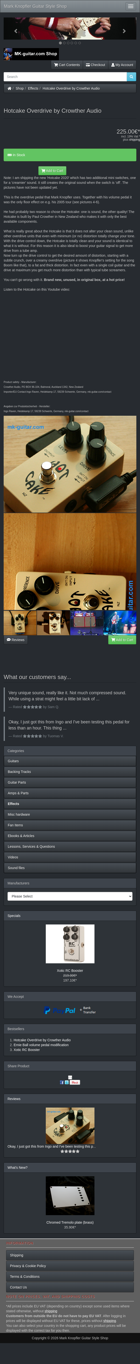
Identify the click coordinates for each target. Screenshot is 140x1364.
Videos (13, 857)
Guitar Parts (17, 782)
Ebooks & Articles (21, 836)
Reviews (16, 640)
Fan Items (15, 825)
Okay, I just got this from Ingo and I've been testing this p (50, 1146)
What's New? (18, 1167)
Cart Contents (67, 65)
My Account (122, 65)
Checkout (95, 65)
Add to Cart (52, 171)
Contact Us (18, 1287)
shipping (134, 139)
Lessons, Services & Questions (31, 846)
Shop (20, 88)
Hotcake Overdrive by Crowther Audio (71, 88)
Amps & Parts (18, 793)
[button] (14, 28)
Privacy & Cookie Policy (28, 1266)
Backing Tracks (19, 772)
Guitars (13, 761)
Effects (33, 88)
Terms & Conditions (24, 1277)
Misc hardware (19, 814)
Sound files (16, 868)
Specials (14, 916)
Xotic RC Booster (70, 971)
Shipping (16, 1255)
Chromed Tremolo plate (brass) (70, 1222)
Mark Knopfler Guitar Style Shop (35, 6)
